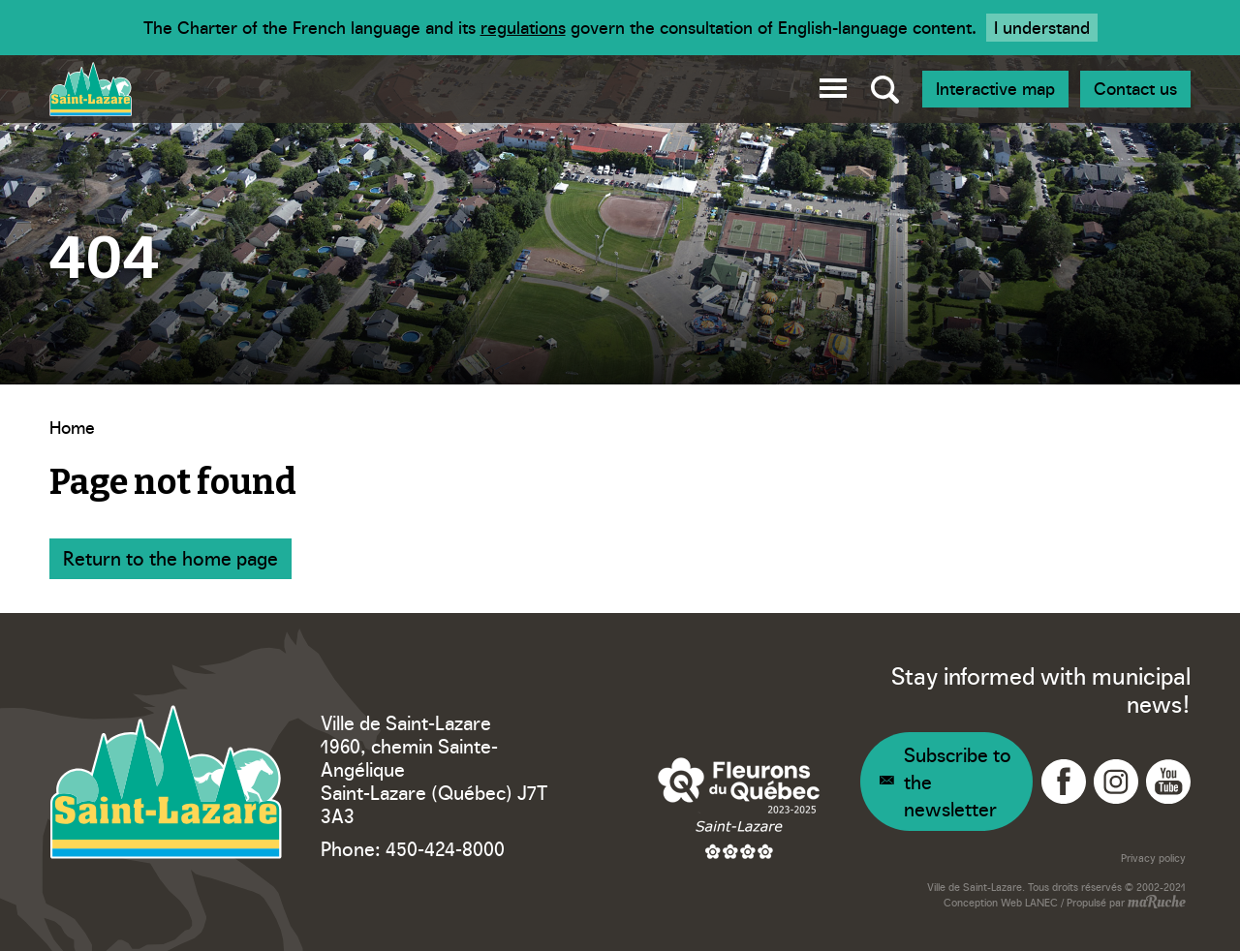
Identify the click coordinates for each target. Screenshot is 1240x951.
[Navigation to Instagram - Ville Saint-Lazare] (1116, 781)
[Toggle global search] (885, 89)
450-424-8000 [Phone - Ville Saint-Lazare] (445, 847)
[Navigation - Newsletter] (946, 781)
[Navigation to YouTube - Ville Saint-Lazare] (1168, 781)
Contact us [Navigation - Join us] (1135, 88)
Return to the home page (170, 556)
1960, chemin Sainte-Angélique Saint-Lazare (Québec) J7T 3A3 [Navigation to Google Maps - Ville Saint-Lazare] (434, 779)
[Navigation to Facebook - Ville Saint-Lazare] (1063, 781)
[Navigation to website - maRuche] (1155, 903)
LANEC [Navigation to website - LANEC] (1041, 902)
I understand (1042, 27)
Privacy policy (1153, 857)
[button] (833, 85)
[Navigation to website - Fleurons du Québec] (739, 807)
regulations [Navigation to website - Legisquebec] (523, 27)
